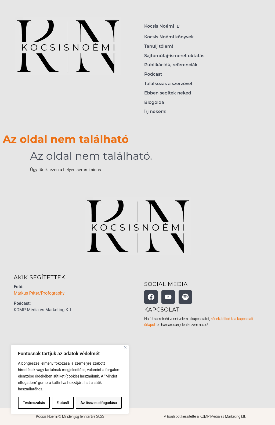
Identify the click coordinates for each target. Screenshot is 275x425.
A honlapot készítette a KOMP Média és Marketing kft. (205, 416)
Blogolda (154, 102)
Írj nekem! (155, 111)
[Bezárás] (125, 347)
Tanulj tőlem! (158, 46)
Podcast (153, 74)
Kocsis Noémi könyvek (169, 36)
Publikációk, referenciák (171, 64)
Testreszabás (34, 403)
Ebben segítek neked (167, 93)
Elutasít (62, 403)
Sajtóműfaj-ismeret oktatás (174, 55)
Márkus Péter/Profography (39, 293)
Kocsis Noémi (163, 26)
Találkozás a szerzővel (168, 83)
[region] (70, 379)
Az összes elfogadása (98, 403)
